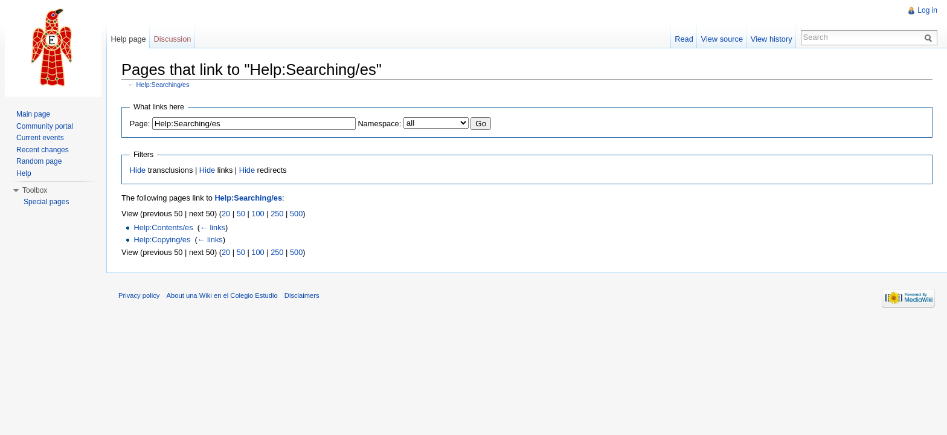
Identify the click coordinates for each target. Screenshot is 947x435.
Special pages (46, 202)
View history (771, 39)
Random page (39, 161)
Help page (128, 39)
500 (296, 213)
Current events (40, 138)
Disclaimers (301, 295)
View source (722, 39)
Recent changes (42, 150)
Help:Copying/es (161, 239)
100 (257, 213)
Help (23, 173)
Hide (138, 170)
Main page (33, 114)
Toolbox (34, 190)
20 (226, 213)
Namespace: (379, 123)
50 (241, 213)
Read (684, 39)
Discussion (172, 39)
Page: (140, 123)
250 (277, 213)
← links (212, 227)
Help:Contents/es (163, 227)
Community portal (44, 126)
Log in (927, 10)
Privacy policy (138, 295)
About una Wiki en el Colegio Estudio (222, 295)
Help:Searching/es (163, 84)
